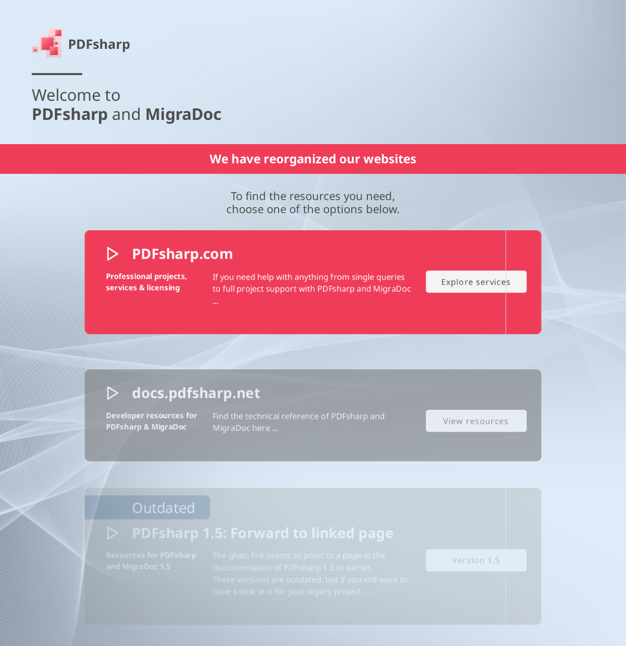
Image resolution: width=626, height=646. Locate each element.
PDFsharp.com (175, 279)
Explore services (485, 308)
